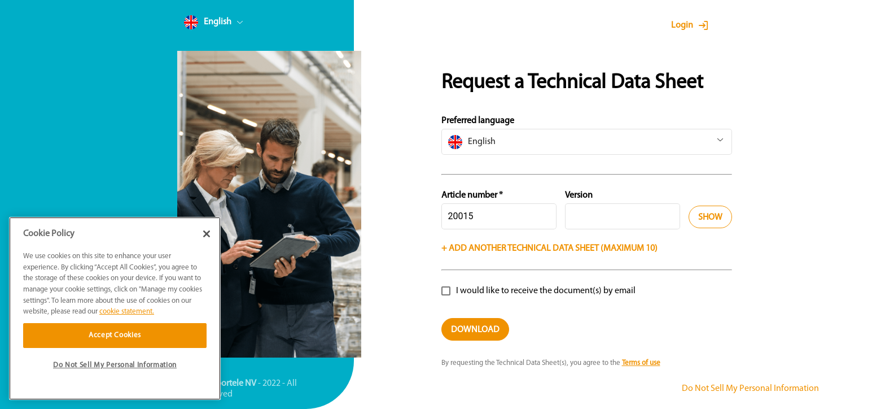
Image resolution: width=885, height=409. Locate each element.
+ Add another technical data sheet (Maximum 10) (549, 248)
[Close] (206, 233)
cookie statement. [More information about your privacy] (126, 311)
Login (682, 25)
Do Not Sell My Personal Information (750, 388)
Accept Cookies (115, 335)
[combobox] (235, 24)
